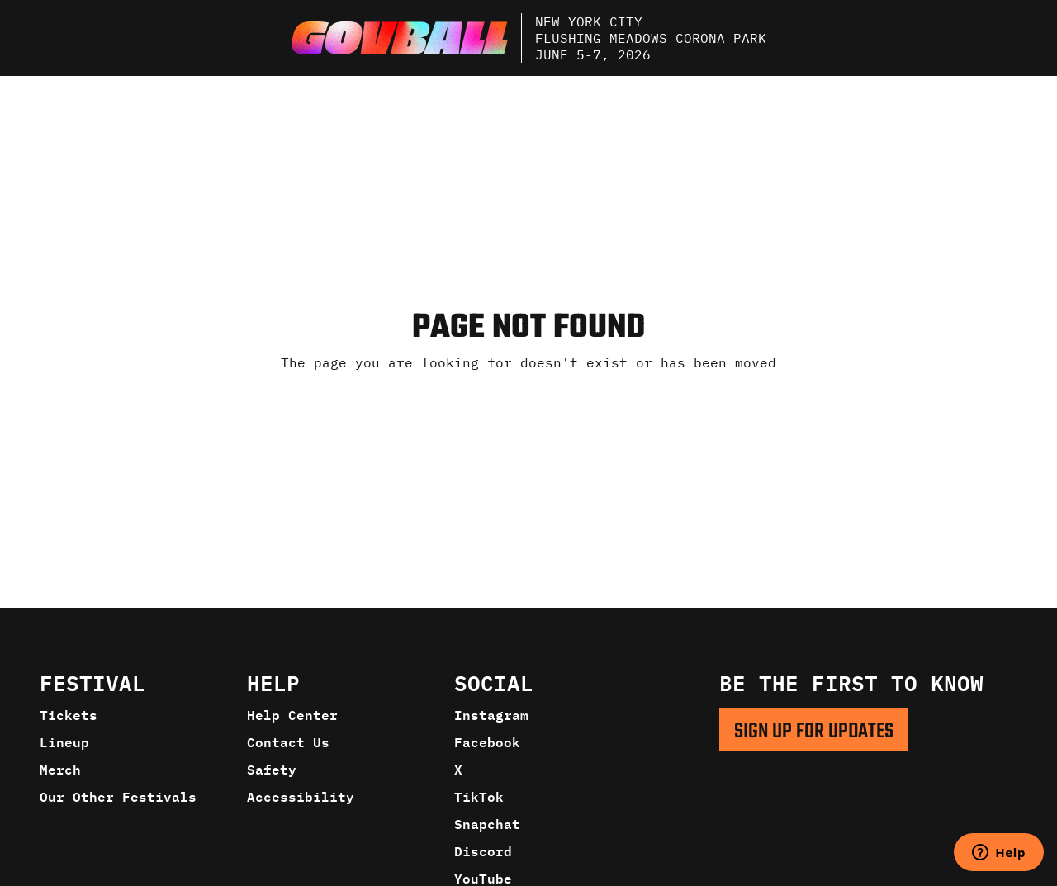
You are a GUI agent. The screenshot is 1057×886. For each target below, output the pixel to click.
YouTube (483, 878)
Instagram (491, 715)
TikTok (479, 796)
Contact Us (288, 742)
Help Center (292, 715)
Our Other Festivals (118, 796)
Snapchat (487, 824)
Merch (60, 769)
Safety (271, 769)
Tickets (68, 715)
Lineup (64, 742)
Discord (483, 851)
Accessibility (300, 796)
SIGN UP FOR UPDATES (813, 731)
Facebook (487, 742)
